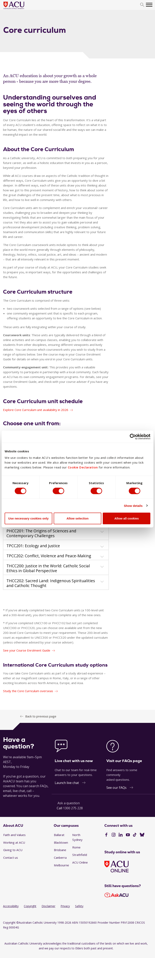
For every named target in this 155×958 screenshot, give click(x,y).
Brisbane (60, 850)
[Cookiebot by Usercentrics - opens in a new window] (132, 436)
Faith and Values (14, 835)
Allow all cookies (126, 518)
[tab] (56, 532)
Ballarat (59, 835)
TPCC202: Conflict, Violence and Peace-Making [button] (48, 555)
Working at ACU (14, 842)
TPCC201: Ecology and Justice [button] (33, 545)
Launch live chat (67, 783)
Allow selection (77, 518)
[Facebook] (106, 835)
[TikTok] (134, 835)
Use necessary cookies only (28, 518)
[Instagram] (113, 835)
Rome (76, 847)
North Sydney (77, 837)
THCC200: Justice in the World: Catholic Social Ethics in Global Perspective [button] (48, 568)
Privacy (65, 906)
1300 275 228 (73, 808)
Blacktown (61, 842)
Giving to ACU (12, 850)
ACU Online (80, 862)
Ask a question (69, 803)
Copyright (30, 906)
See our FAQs (116, 787)
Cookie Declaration (83, 467)
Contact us (10, 858)
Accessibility (11, 906)
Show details (133, 505)
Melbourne (61, 865)
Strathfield (79, 855)
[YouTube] (128, 835)
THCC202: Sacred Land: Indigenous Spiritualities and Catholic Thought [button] (50, 583)
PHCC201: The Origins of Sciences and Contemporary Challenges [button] (41, 533)
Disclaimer (48, 906)
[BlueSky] (142, 835)
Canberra (60, 858)
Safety (79, 906)
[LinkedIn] (121, 835)
